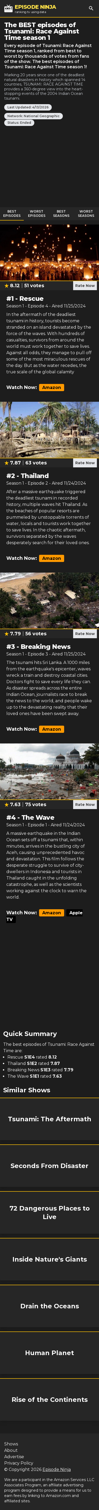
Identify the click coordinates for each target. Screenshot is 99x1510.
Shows (11, 1443)
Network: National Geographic (33, 116)
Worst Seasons (86, 213)
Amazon (51, 387)
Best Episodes (12, 213)
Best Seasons (61, 213)
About (11, 1450)
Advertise (14, 1456)
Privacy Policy (18, 1463)
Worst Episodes (36, 213)
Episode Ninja (57, 1469)
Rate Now (85, 285)
